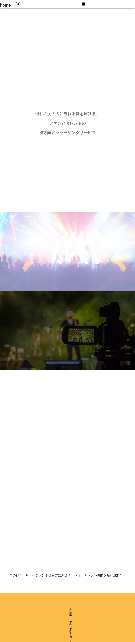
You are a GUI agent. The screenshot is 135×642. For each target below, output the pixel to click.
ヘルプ (99, 609)
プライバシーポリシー (68, 609)
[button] (83, 4)
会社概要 (20, 609)
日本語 (72, 622)
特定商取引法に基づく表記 (41, 609)
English (73, 618)
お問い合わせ (112, 609)
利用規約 (87, 609)
